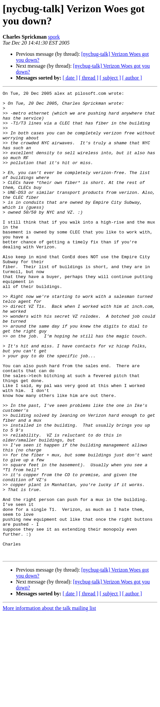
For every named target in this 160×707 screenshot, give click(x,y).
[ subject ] (110, 78)
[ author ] (132, 78)
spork (54, 37)
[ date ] (70, 78)
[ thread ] (88, 78)
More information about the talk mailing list (49, 701)
